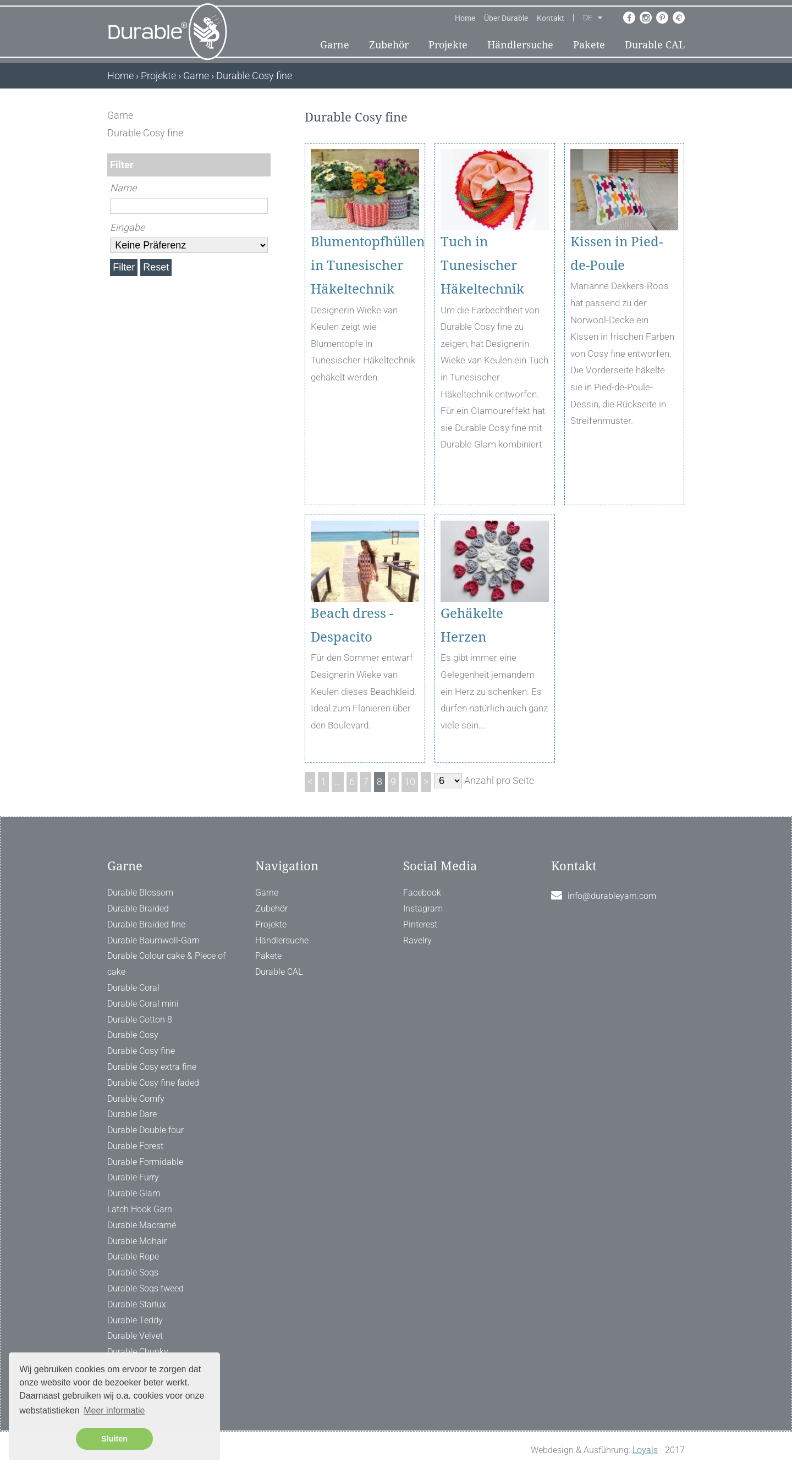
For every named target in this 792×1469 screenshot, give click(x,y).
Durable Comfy (135, 1099)
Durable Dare (132, 1114)
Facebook (422, 892)
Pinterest (420, 924)
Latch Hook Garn (139, 1209)
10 (409, 781)
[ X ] (263, 115)
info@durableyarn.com (612, 896)
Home (465, 18)
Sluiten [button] (114, 1438)
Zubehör (389, 45)
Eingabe (127, 227)
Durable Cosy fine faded (153, 1083)
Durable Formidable (145, 1162)
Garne (334, 45)
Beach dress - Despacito (352, 625)
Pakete (589, 45)
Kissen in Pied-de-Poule (616, 253)
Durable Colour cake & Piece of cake (166, 964)
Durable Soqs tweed (145, 1288)
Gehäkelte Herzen (472, 625)
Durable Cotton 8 (139, 1019)
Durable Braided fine (146, 924)
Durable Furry (133, 1177)
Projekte (448, 45)
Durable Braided (138, 908)
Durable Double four (145, 1130)
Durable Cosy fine (141, 1051)
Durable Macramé (141, 1225)
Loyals (645, 1450)
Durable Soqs (132, 1272)
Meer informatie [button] (114, 1410)
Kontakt (550, 18)
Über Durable (506, 18)
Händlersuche (520, 45)
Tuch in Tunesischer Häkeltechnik (482, 265)
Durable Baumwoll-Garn (153, 940)
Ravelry (417, 940)
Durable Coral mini (143, 1003)
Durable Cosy (132, 1035)
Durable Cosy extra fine (151, 1067)
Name (123, 188)
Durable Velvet (135, 1335)
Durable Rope (133, 1256)
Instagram (423, 908)
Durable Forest (135, 1146)
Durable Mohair (137, 1241)
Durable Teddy (135, 1320)
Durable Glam (133, 1193)
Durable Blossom (140, 892)
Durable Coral (133, 987)
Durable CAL (655, 45)
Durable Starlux (136, 1304)
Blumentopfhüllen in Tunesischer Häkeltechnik (365, 265)
